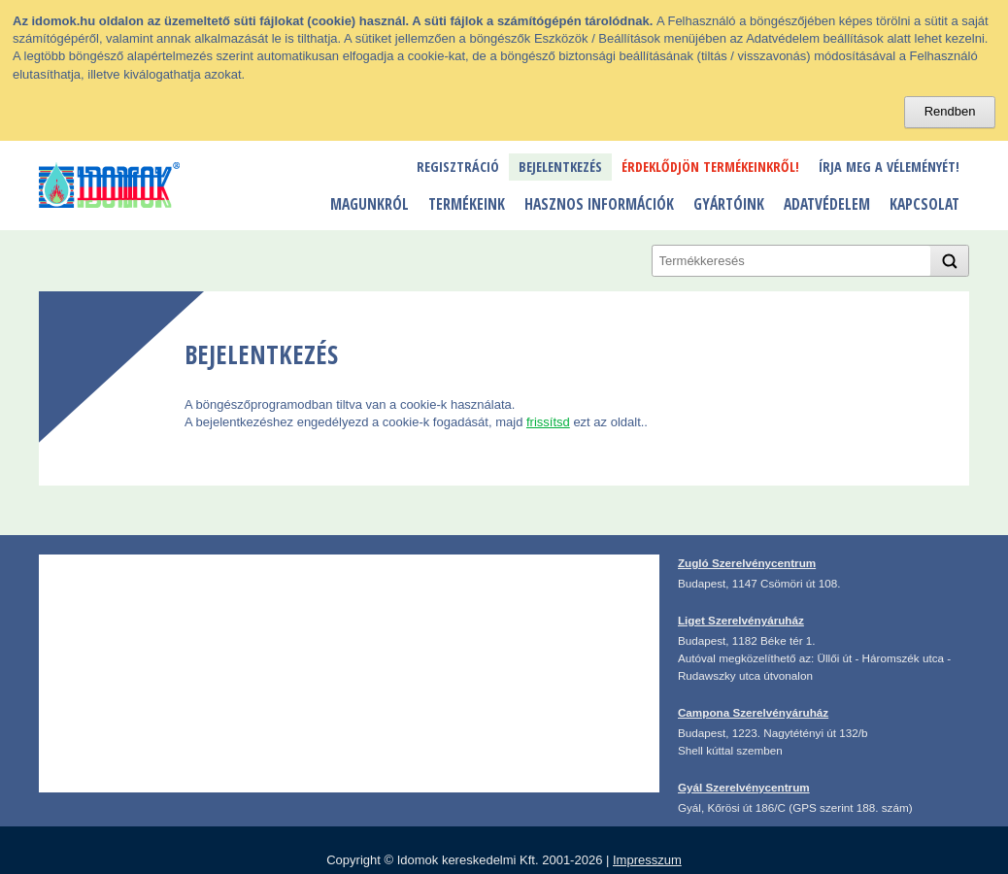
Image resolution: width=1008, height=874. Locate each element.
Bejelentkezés (560, 166)
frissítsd (548, 422)
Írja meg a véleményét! (889, 166)
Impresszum (647, 860)
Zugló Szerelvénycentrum (747, 562)
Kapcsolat (924, 204)
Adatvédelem (827, 204)
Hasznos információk (599, 204)
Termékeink (466, 204)
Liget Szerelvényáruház (741, 620)
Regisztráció (458, 166)
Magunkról (369, 204)
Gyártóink (728, 204)
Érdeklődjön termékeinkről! (710, 166)
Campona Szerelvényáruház (753, 712)
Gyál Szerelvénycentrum (744, 787)
